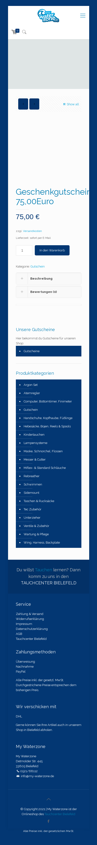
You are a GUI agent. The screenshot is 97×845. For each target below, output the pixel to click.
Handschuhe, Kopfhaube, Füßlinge (48, 418)
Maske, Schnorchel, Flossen (43, 451)
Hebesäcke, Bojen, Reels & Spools (47, 426)
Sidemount (31, 492)
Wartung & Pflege (36, 534)
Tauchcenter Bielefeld (59, 814)
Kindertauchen (34, 434)
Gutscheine (32, 351)
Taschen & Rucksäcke (39, 501)
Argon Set (31, 385)
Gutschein (38, 266)
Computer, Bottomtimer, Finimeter (48, 401)
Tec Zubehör (32, 509)
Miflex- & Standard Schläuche (45, 468)
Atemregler (32, 393)
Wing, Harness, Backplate (42, 542)
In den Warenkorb (52, 250)
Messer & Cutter (35, 459)
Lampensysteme (35, 443)
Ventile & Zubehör (36, 526)
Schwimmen (33, 484)
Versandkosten (32, 231)
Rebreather (32, 476)
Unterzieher (32, 517)
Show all (70, 104)
